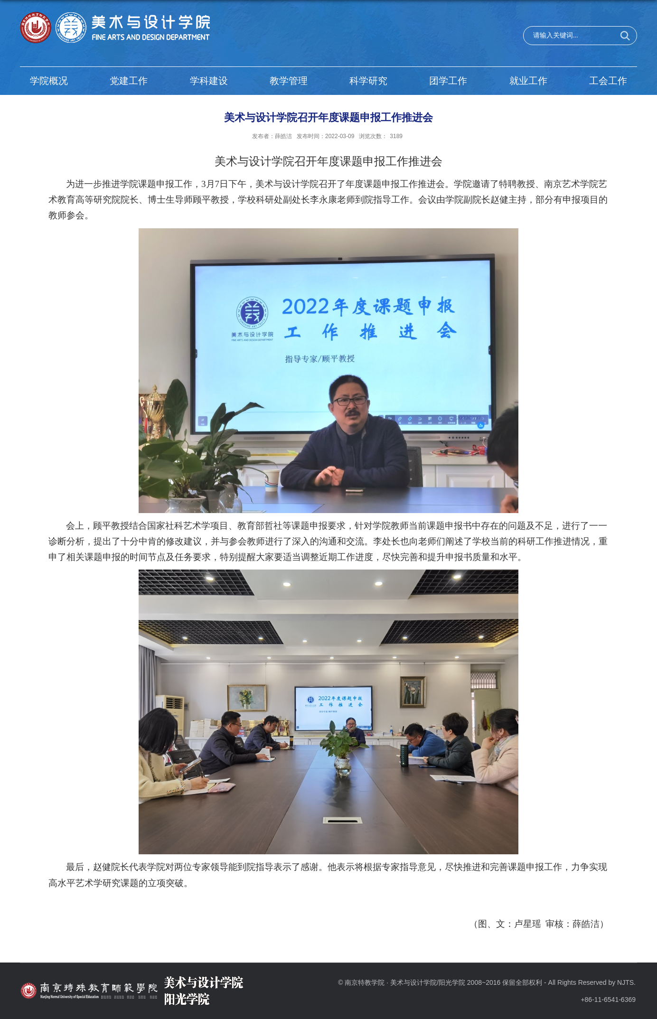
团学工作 (448, 80)
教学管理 (289, 80)
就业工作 (528, 80)
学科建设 (209, 80)
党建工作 (129, 80)
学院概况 (49, 80)
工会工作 (608, 80)
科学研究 (368, 80)
